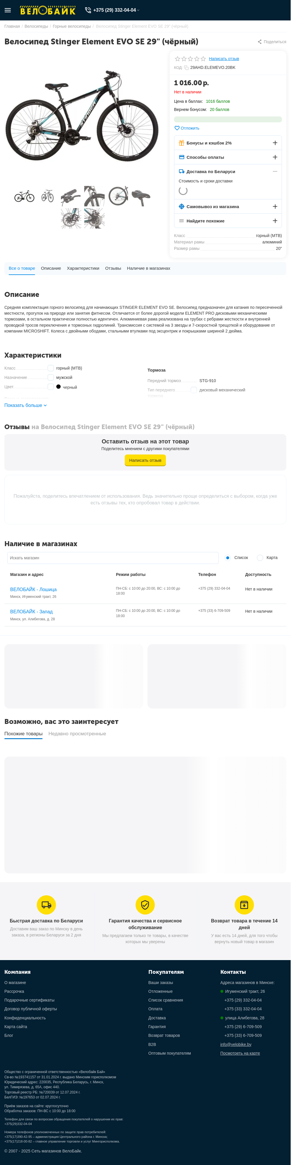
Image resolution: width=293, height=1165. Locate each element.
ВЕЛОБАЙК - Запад (31, 611)
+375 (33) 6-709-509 (243, 1035)
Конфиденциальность (25, 1018)
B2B (152, 1044)
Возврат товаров (164, 1035)
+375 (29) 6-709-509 (243, 1026)
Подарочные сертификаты (29, 1000)
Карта (267, 557)
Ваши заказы (160, 982)
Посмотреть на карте (240, 1053)
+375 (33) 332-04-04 (243, 1008)
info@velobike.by (236, 1044)
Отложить (186, 128)
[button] (271, 41)
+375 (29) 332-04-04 (243, 1000)
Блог (8, 1035)
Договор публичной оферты (30, 1008)
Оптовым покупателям (169, 1053)
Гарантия (157, 1026)
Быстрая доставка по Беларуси (46, 920)
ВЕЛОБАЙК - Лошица (33, 589)
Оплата (155, 1008)
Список (236, 557)
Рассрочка (14, 991)
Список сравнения (165, 1000)
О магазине (15, 982)
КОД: (178, 67)
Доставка (157, 1018)
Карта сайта (15, 1026)
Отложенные (160, 991)
